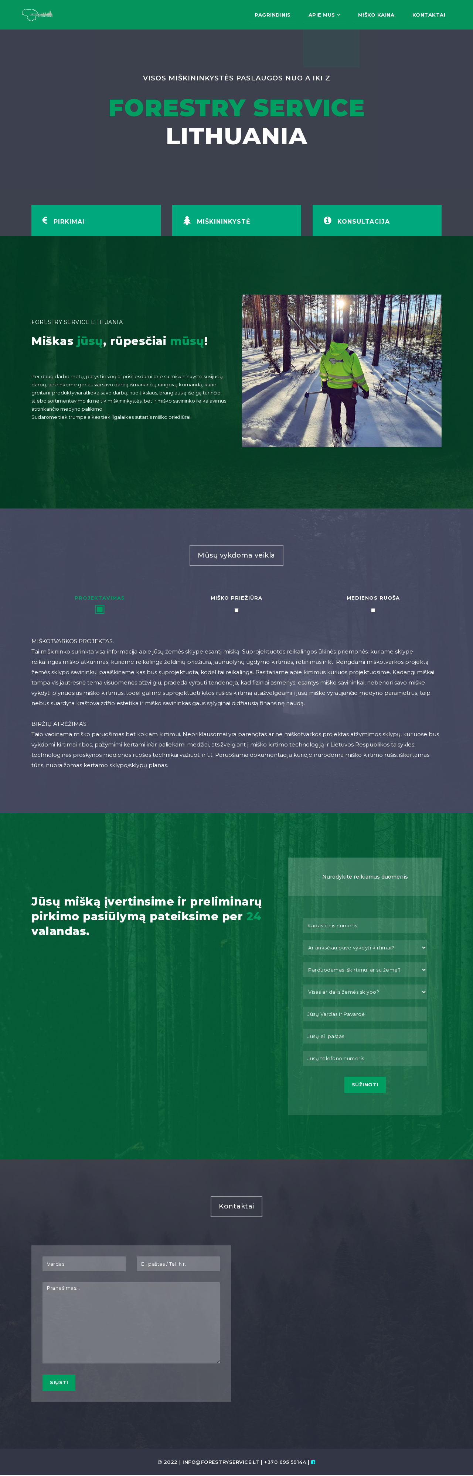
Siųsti (59, 1383)
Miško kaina (373, 15)
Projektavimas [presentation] (100, 598)
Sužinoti (365, 1085)
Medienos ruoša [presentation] (373, 598)
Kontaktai (428, 15)
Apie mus (317, 15)
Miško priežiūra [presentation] (236, 598)
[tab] (99, 603)
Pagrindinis (267, 15)
